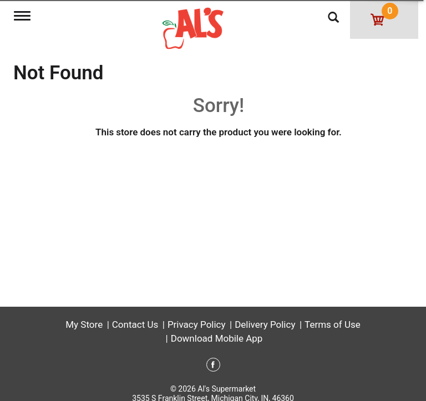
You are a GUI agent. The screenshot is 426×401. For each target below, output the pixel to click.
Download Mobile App (217, 338)
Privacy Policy (197, 324)
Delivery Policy (265, 324)
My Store (84, 324)
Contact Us (135, 324)
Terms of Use (333, 324)
